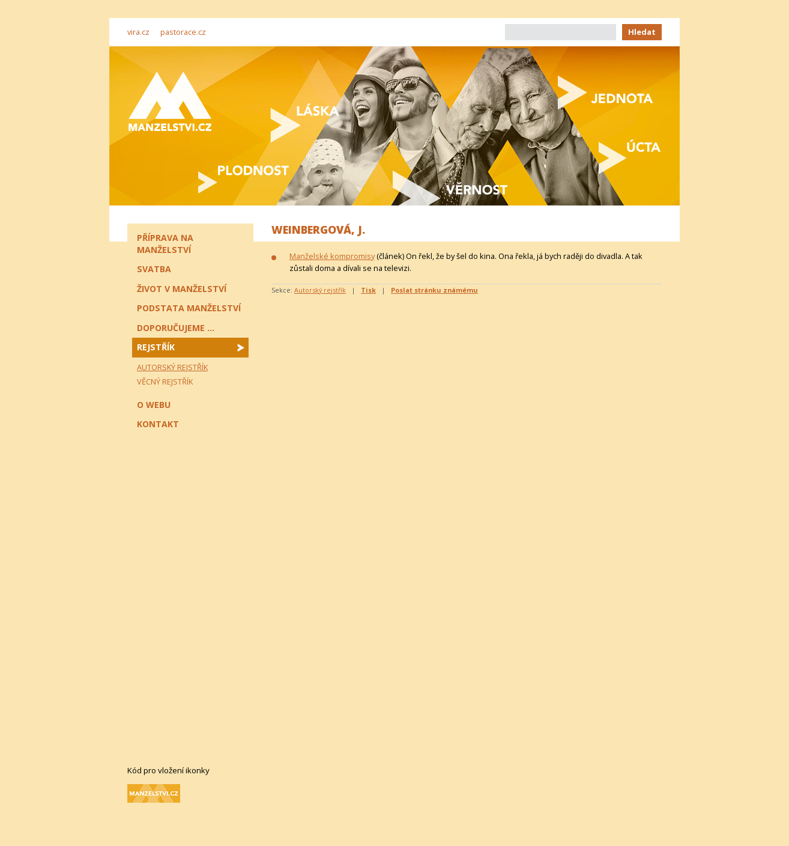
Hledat (642, 31)
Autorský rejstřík (320, 289)
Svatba (154, 269)
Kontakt (158, 424)
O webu (154, 404)
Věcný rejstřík (165, 381)
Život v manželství (181, 288)
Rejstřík (156, 347)
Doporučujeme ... (175, 327)
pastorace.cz (183, 31)
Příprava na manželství (165, 243)
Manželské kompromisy (332, 256)
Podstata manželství (189, 308)
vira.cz (138, 31)
